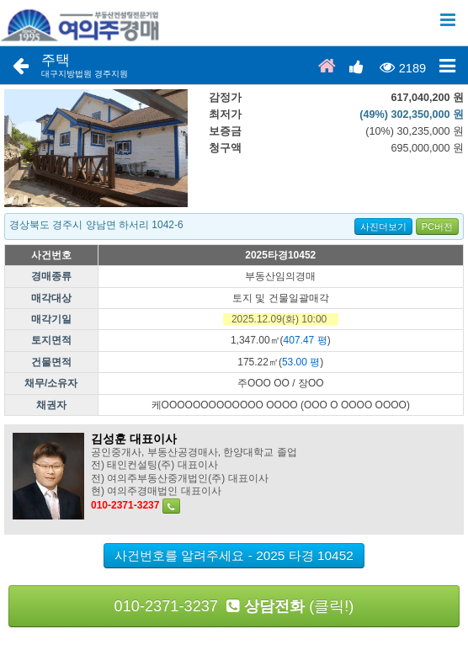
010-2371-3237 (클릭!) (234, 606)
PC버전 (437, 226)
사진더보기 (383, 226)
